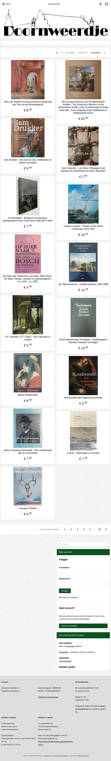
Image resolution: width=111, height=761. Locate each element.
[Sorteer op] (98, 52)
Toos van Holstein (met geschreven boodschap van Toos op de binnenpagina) (28, 103)
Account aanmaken (69, 626)
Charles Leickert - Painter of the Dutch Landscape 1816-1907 (83, 227)
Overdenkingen (65, 661)
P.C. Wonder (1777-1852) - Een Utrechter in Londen (27, 338)
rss (52, 756)
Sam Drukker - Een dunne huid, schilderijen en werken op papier (28, 161)
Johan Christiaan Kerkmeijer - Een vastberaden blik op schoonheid (27, 451)
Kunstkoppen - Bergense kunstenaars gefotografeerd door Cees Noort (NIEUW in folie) (28, 219)
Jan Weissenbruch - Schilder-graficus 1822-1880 (83, 284)
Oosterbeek (64, 652)
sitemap (47, 756)
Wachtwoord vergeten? (68, 597)
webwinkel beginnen (61, 756)
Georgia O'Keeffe (28, 508)
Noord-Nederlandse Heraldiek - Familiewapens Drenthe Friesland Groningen (83, 341)
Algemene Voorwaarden (48, 697)
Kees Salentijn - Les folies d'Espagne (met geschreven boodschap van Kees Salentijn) (83, 169)
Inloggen (65, 591)
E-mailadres (64, 567)
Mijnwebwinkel (84, 756)
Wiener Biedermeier (27, 395)
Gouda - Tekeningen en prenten (83, 453)
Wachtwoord (64, 579)
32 (99, 529)
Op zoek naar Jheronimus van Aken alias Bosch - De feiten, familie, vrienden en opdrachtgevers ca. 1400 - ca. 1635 (27, 279)
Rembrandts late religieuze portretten (83, 398)
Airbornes (70, 646)
